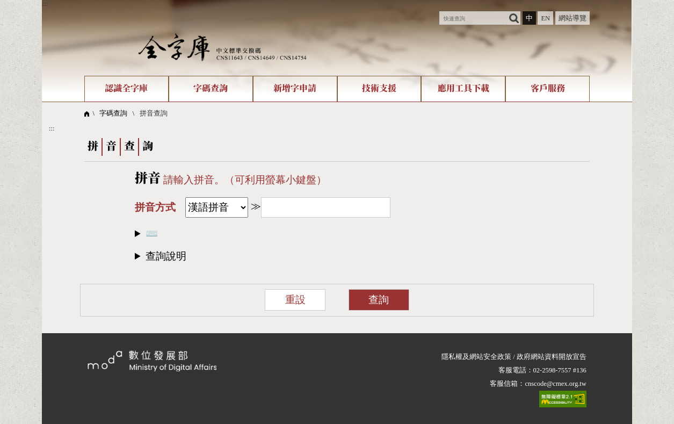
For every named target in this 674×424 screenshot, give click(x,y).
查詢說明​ (166, 256)
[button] (337, 256)
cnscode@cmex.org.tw (555, 383)
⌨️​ (152, 233)
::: (44, 4)
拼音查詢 (154, 113)
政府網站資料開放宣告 (551, 357)
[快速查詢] (473, 18)
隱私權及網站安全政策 (476, 357)
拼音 (148, 179)
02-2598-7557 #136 (559, 370)
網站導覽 (572, 18)
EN (545, 18)
